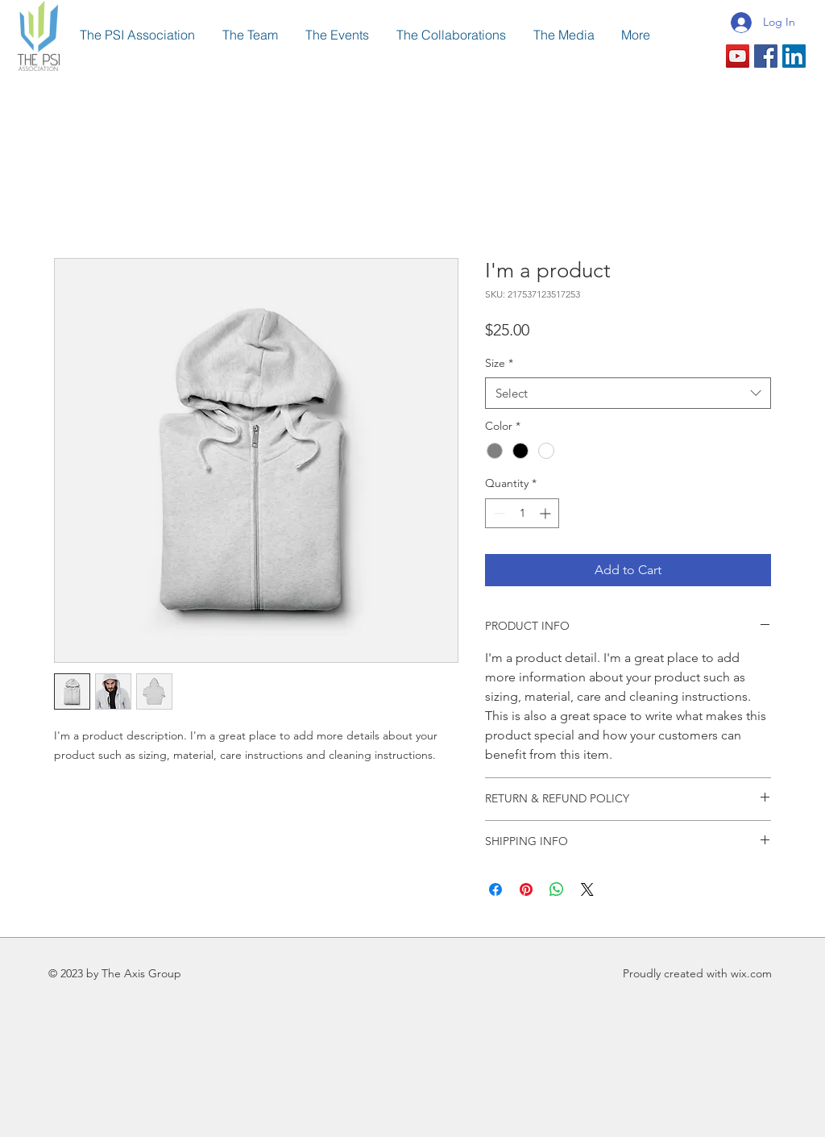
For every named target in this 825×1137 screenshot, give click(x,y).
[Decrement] (497, 513)
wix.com (751, 973)
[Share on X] (587, 889)
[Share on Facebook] (495, 889)
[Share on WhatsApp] (556, 889)
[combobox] (628, 393)
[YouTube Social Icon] (737, 56)
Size (499, 363)
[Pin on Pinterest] (526, 889)
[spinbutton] (522, 513)
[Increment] (547, 513)
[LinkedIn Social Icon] (794, 56)
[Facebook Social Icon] (765, 56)
